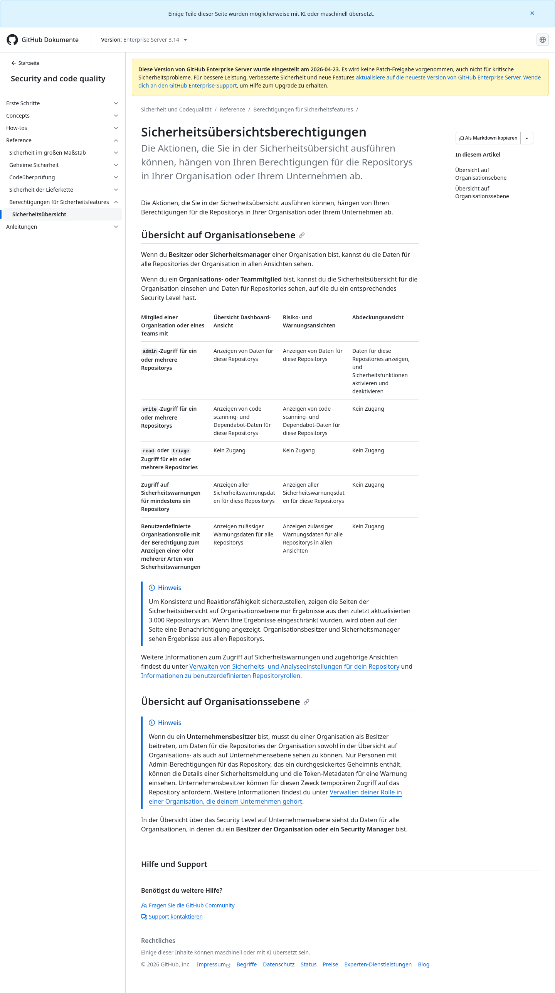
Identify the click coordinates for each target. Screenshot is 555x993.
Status (308, 964)
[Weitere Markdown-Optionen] (526, 138)
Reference (232, 109)
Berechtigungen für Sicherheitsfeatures (303, 109)
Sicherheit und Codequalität (176, 109)
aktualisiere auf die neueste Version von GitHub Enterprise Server (438, 77)
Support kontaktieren (172, 916)
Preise (330, 964)
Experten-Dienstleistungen (378, 964)
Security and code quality (58, 78)
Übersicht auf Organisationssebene (225, 701)
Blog (424, 964)
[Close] (533, 12)
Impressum (211, 964)
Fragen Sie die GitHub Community (188, 905)
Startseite (25, 63)
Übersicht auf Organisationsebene (223, 234)
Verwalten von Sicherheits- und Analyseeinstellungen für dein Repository (294, 666)
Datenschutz (278, 964)
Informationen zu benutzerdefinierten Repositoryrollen (220, 675)
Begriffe (247, 964)
